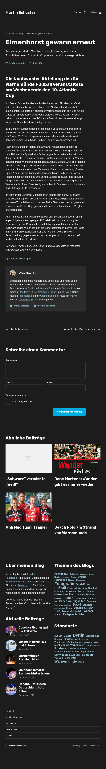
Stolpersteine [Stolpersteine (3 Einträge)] (59, 620)
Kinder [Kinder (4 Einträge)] (65, 603)
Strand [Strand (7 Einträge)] (69, 620)
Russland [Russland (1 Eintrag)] (72, 660)
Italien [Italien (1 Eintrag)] (96, 654)
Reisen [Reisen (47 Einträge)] (68, 609)
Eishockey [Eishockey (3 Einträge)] (65, 589)
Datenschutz (12, 745)
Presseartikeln (34, 295)
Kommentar (12, 361)
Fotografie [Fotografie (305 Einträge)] (64, 595)
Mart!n (31, 273)
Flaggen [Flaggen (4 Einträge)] (71, 592)
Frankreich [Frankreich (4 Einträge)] (60, 654)
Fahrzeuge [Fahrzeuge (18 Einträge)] (60, 591)
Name (9, 383)
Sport (28, 258)
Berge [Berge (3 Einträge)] (91, 586)
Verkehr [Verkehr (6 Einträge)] (78, 623)
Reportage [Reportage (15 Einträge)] (81, 609)
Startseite (10, 34)
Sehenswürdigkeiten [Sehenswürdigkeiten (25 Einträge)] (72, 612)
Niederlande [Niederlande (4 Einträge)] (93, 656)
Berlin (31, 288)
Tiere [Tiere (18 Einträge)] (57, 622)
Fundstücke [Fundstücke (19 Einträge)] (82, 595)
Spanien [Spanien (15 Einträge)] (87, 666)
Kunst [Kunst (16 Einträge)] (80, 602)
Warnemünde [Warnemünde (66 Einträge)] (65, 673)
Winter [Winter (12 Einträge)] (57, 626)
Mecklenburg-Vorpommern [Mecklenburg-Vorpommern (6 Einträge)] (69, 656)
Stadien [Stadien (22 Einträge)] (87, 616)
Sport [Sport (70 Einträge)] (77, 616)
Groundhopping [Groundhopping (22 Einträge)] (77, 599)
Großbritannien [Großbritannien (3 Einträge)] (75, 654)
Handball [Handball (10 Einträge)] (93, 600)
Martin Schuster (23, 12)
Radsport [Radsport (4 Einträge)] (58, 610)
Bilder (32, 585)
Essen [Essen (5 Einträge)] (73, 589)
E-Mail (50, 383)
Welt (74, 292)
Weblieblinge (33, 299)
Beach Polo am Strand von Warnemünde (70, 539)
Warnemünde (18, 63)
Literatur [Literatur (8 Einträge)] (90, 603)
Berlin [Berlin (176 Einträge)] (78, 646)
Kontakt (9, 752)
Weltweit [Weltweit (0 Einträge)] (81, 673)
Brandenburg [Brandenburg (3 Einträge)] (92, 647)
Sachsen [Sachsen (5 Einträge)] (82, 660)
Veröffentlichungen (58, 295)
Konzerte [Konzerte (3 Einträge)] (72, 603)
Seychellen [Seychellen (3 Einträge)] (74, 666)
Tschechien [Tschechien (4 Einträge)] (70, 669)
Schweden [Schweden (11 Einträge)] (61, 666)
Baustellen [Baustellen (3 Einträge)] (84, 586)
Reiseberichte (70, 288)
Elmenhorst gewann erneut (39, 34)
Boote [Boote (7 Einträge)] (57, 589)
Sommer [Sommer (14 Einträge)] (91, 612)
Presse (21, 258)
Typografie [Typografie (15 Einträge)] (68, 622)
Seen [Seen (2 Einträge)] (56, 613)
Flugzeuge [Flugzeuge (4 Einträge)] (80, 592)
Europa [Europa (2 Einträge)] (84, 651)
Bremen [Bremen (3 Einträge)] (58, 651)
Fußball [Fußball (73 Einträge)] (60, 599)
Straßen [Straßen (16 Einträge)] (78, 619)
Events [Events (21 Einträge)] (82, 588)
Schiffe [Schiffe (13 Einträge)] (92, 609)
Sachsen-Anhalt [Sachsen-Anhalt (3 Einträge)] (62, 663)
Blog (20, 34)
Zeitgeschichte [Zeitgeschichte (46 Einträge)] (73, 626)
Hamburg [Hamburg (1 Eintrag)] (88, 654)
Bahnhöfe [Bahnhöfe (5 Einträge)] (74, 586)
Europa (58, 292)
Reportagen (12, 589)
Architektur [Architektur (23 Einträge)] (61, 585)
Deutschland (45, 292)
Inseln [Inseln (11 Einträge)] (57, 603)
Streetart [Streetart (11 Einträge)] (88, 619)
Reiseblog (29, 597)
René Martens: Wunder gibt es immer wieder (70, 485)
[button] (77, 12)
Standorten (29, 292)
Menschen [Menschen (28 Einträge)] (61, 606)
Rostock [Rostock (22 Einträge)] (60, 660)
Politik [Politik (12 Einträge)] (81, 606)
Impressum (11, 739)
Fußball (13, 258)
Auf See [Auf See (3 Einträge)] (58, 647)
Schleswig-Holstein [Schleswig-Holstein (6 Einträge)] (83, 663)
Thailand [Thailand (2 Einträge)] (58, 670)
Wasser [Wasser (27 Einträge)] (88, 622)
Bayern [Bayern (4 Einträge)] (67, 647)
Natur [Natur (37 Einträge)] (73, 606)
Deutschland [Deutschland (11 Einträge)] (72, 650)
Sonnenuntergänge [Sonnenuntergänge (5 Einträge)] (62, 617)
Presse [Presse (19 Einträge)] (90, 606)
